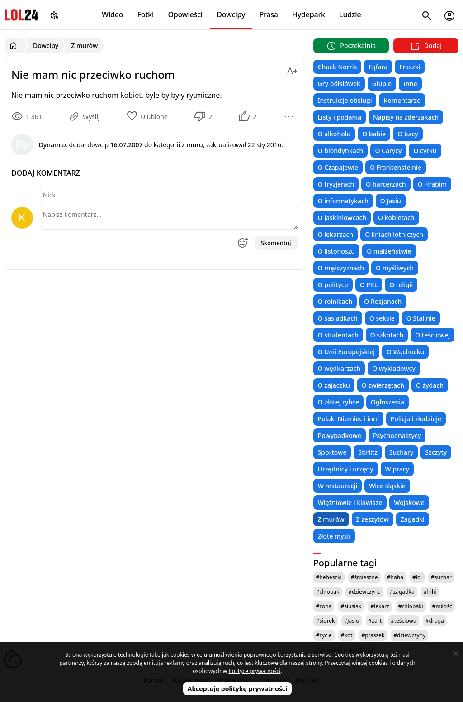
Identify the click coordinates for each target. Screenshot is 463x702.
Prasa (268, 14)
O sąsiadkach (338, 318)
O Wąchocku (405, 351)
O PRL (369, 284)
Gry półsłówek (339, 83)
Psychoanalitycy (397, 435)
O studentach (338, 335)
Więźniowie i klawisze (350, 502)
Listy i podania (339, 117)
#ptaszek (373, 635)
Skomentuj (276, 243)
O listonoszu (336, 251)
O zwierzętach (383, 385)
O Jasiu (390, 201)
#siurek (325, 621)
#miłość (442, 606)
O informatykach (343, 201)
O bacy (407, 134)
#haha (395, 577)
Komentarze (401, 100)
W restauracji (338, 485)
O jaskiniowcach (342, 217)
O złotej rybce (338, 402)
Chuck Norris (337, 67)
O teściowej (432, 335)
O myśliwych (395, 268)
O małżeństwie (389, 251)
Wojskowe (409, 502)
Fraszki (409, 67)
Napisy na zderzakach (406, 117)
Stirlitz (367, 452)
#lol (417, 577)
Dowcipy (231, 14)
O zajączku (334, 385)
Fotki (145, 14)
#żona (324, 606)
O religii (401, 284)
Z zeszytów (372, 519)
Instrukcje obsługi (345, 100)
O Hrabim (432, 184)
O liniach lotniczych (394, 234)
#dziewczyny (409, 635)
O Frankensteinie (395, 167)
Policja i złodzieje (416, 418)
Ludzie (350, 14)
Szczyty (436, 452)
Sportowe (332, 452)
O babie (374, 134)
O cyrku (424, 150)
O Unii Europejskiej (346, 351)
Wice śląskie (387, 485)
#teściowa (403, 621)
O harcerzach (386, 184)
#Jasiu (351, 621)
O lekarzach (336, 234)
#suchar (441, 577)
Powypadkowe (339, 435)
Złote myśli (334, 536)
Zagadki (413, 519)
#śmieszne (364, 577)
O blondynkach (341, 150)
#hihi (430, 592)
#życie (324, 635)
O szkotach (387, 335)
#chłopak (328, 592)
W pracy (397, 469)
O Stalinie (420, 318)
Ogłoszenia (387, 402)
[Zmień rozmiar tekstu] (292, 69)
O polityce (333, 284)
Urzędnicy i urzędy (345, 469)
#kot (347, 635)
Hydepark (308, 14)
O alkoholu (334, 134)
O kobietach (396, 217)
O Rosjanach (383, 301)
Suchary (401, 452)
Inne (410, 83)
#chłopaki (410, 606)
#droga (434, 621)
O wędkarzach (339, 368)
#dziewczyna (364, 592)
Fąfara (378, 67)
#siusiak (350, 606)
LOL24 (21, 14)
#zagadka (402, 592)
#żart (375, 621)
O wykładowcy (393, 368)
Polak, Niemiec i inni (348, 418)
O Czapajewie (338, 167)
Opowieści (185, 14)
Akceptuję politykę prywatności (238, 688)
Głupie (382, 83)
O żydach (430, 385)
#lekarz (379, 606)
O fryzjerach (336, 184)
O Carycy (388, 150)
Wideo (112, 14)
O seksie (382, 318)
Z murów (331, 519)
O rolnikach (335, 301)
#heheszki (329, 577)
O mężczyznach (341, 268)
